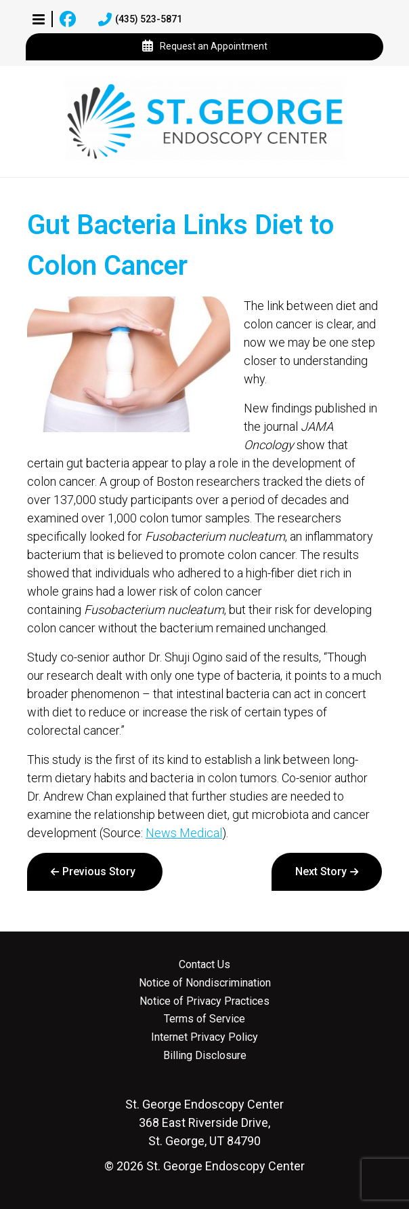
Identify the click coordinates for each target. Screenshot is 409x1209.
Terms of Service (204, 1019)
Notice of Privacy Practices (204, 1001)
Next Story (321, 871)
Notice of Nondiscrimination (205, 983)
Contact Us (204, 964)
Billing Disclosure (204, 1055)
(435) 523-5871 (140, 19)
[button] (38, 19)
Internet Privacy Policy (204, 1037)
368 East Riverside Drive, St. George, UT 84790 (204, 1122)
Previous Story (98, 871)
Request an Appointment (204, 47)
